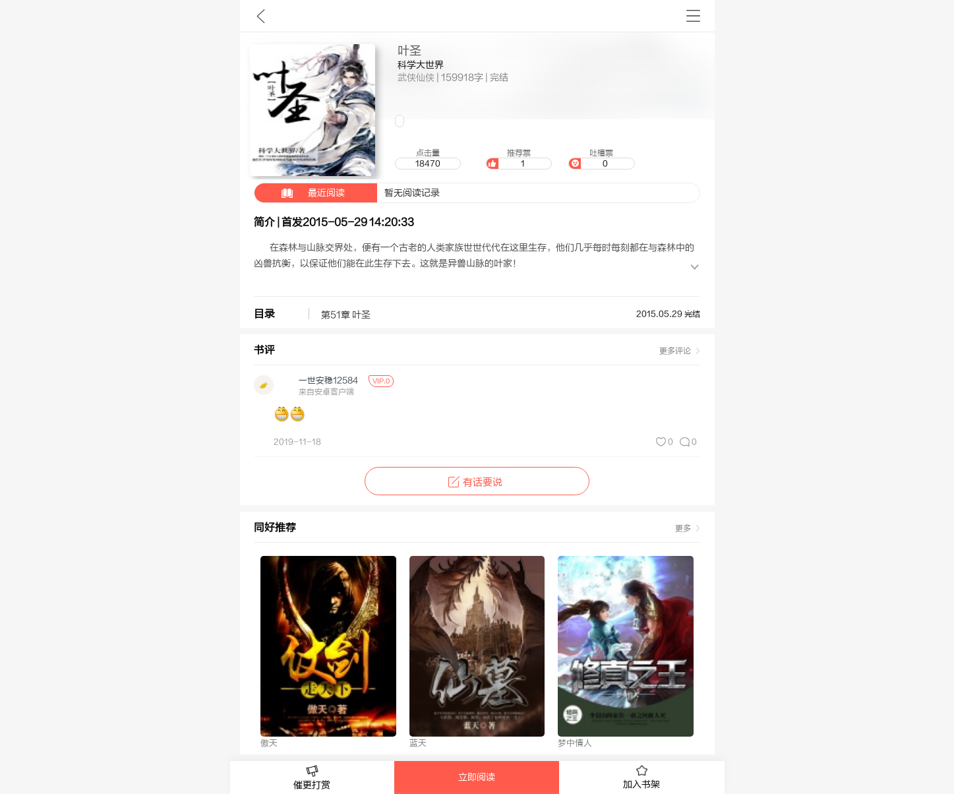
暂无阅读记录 (347, 192)
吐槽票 (601, 158)
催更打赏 (312, 778)
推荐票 (519, 158)
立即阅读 (476, 777)
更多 (683, 528)
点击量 (428, 158)
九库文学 (261, 16)
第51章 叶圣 (346, 315)
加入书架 (641, 777)
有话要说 (477, 482)
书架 (693, 16)
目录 (264, 314)
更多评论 (675, 350)
